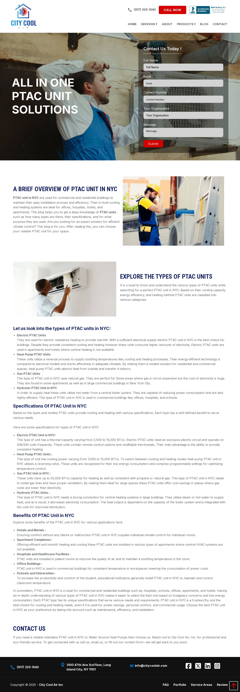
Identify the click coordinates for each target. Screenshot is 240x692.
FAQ (166, 685)
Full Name (150, 60)
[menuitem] (132, 24)
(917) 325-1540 (142, 9)
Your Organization (156, 108)
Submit (153, 144)
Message (149, 124)
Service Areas (201, 685)
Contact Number (155, 92)
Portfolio (179, 685)
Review (222, 685)
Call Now (172, 10)
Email (147, 76)
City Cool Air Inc (51, 685)
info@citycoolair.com (148, 665)
